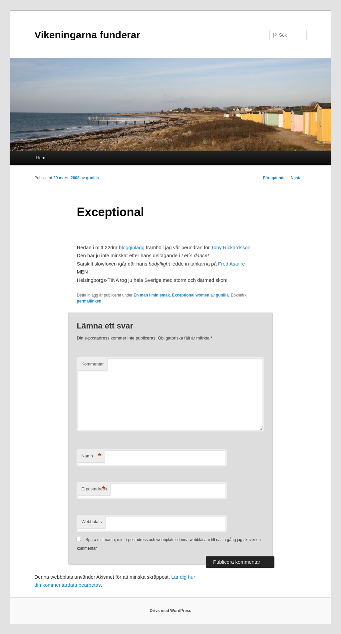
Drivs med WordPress (170, 610)
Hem (40, 157)
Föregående (271, 178)
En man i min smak (152, 295)
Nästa (299, 178)
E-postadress (94, 489)
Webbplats (91, 521)
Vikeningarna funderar (87, 34)
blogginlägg (132, 247)
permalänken (89, 301)
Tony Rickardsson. (231, 247)
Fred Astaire (231, 264)
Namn (91, 456)
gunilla (92, 178)
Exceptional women (190, 295)
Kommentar (92, 363)
